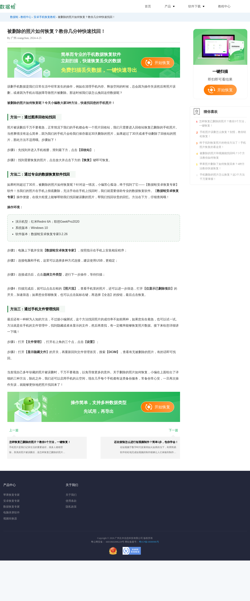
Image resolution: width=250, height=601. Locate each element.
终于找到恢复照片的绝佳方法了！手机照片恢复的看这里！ (223, 144)
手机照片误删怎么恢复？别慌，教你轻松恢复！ (223, 134)
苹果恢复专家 (11, 494)
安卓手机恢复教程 (45, 17)
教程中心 (224, 6)
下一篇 (173, 430)
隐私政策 (71, 506)
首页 (148, 6)
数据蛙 (14, 17)
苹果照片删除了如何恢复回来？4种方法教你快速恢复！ (222, 166)
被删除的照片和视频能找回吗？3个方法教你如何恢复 (222, 155)
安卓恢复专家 (11, 500)
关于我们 (71, 494)
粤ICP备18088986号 (149, 541)
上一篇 (14, 430)
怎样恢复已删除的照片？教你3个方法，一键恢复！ (223, 123)
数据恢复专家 (11, 506)
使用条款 (71, 500)
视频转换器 (10, 518)
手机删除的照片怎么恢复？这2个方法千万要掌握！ (222, 176)
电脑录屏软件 (11, 512)
